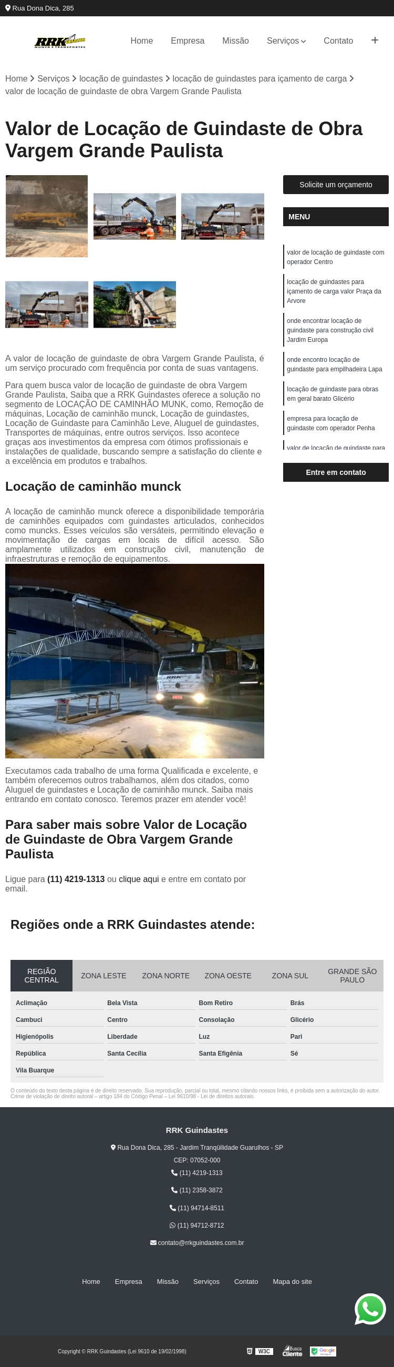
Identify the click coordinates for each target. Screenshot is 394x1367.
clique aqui (139, 879)
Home (142, 40)
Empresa (187, 40)
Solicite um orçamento (335, 184)
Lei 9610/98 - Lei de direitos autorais (211, 1096)
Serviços (283, 40)
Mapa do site (292, 1281)
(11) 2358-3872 (196, 1190)
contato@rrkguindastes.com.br (197, 1243)
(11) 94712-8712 (197, 1225)
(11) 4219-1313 (77, 879)
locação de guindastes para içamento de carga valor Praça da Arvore (334, 291)
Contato (338, 40)
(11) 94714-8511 (197, 1208)
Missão (235, 40)
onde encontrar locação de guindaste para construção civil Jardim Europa (330, 330)
